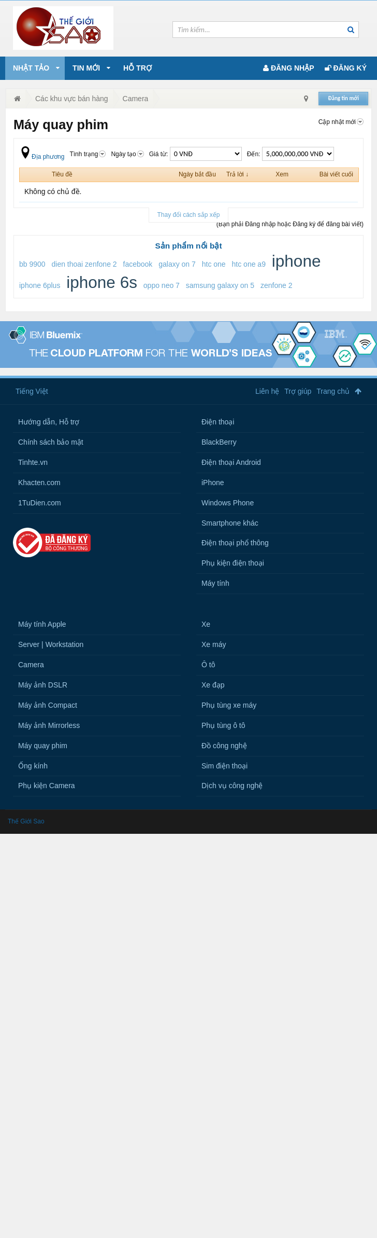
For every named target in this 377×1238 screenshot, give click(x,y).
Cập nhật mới (341, 122)
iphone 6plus (39, 285)
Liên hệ (267, 391)
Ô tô (208, 665)
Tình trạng (87, 154)
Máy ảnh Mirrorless (49, 725)
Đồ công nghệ (224, 745)
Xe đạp (213, 685)
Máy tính (215, 583)
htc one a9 (249, 264)
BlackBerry (219, 442)
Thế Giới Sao (26, 821)
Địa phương (41, 156)
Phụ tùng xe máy (228, 705)
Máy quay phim (42, 745)
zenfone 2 (276, 285)
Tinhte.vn (33, 462)
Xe (205, 624)
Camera (31, 665)
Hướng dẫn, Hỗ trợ (48, 422)
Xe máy (213, 644)
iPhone (212, 482)
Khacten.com (39, 482)
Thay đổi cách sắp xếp (188, 214)
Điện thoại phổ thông (235, 543)
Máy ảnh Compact (47, 705)
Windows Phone (227, 503)
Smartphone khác (229, 523)
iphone (296, 261)
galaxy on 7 (177, 264)
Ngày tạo (127, 154)
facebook (138, 264)
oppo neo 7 (161, 285)
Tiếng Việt (32, 391)
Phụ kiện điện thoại (232, 563)
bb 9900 (32, 264)
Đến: (290, 154)
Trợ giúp (297, 391)
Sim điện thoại (224, 766)
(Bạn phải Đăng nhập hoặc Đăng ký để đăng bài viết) (290, 224)
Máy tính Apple (42, 624)
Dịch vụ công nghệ (232, 785)
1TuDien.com (39, 503)
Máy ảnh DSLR (42, 685)
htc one (214, 264)
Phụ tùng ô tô (223, 725)
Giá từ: (195, 154)
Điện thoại (217, 422)
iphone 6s (101, 282)
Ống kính (33, 766)
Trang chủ (333, 391)
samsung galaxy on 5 (220, 285)
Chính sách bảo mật (50, 442)
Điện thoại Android (231, 462)
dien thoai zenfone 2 (84, 264)
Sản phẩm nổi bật (188, 245)
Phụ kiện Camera (46, 785)
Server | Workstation (50, 644)
